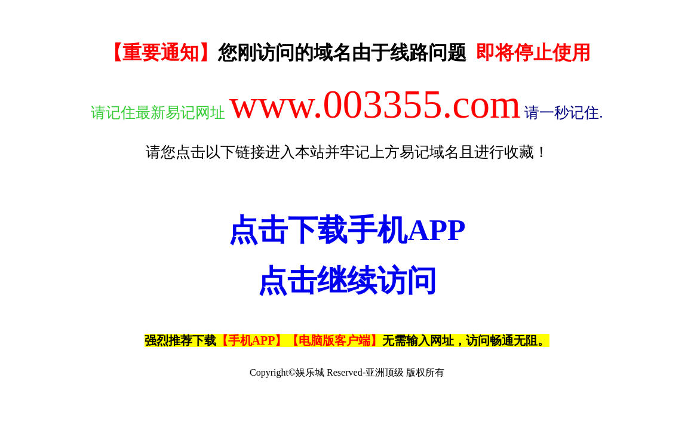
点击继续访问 (347, 280)
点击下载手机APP (346, 230)
